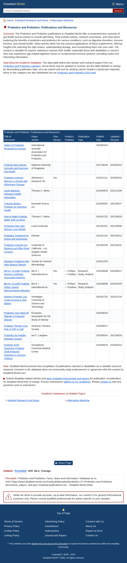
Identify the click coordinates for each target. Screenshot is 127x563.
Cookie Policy (11, 530)
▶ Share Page (63, 462)
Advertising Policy (54, 521)
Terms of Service (13, 521)
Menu (117, 4)
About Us (91, 526)
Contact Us (92, 535)
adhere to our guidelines (77, 381)
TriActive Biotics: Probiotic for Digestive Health (15, 207)
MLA (37, 470)
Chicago (46, 470)
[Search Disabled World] (57, 10)
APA (30, 470)
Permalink (21, 470)
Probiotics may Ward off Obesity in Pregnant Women (16, 316)
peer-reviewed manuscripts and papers (67, 378)
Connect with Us (95, 521)
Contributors (52, 526)
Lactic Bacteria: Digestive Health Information (12, 194)
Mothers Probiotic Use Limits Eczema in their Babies (15, 300)
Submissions (52, 530)
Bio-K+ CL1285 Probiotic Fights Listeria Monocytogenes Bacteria (17, 287)
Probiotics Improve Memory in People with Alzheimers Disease (16, 181)
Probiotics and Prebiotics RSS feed (76, 72)
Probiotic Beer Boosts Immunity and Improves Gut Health (16, 168)
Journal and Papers (55, 535)
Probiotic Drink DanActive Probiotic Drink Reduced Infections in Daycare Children (15, 352)
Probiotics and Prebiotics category (22, 66)
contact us (105, 381)
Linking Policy (11, 535)
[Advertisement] (63, 102)
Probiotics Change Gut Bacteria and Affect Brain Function (17, 248)
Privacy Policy (12, 526)
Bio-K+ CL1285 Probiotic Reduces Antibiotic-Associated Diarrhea (17, 274)
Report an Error (94, 530)
